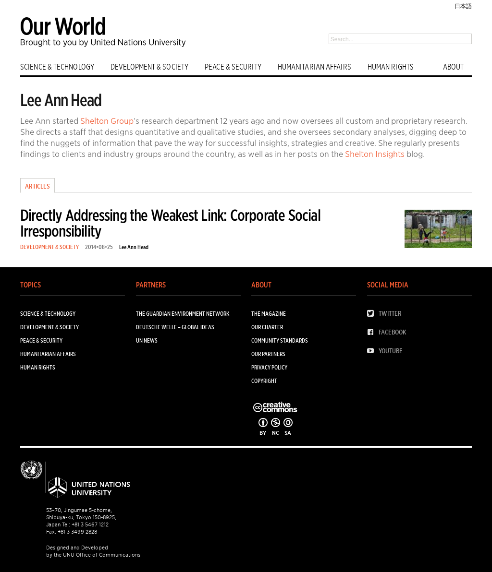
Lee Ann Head (133, 246)
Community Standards (279, 340)
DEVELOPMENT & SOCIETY (149, 67)
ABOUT (453, 67)
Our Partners (268, 354)
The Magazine (268, 313)
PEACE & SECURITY (233, 67)
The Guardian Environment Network (182, 313)
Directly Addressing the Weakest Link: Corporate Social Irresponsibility (170, 223)
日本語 (463, 6)
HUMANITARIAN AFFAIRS (314, 67)
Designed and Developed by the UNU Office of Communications (93, 551)
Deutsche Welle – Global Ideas (175, 327)
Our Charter (267, 327)
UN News (147, 340)
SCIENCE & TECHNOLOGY (57, 67)
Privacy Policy (269, 367)
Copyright (264, 380)
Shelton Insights (375, 154)
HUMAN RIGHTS (391, 67)
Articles (37, 186)
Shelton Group (107, 121)
